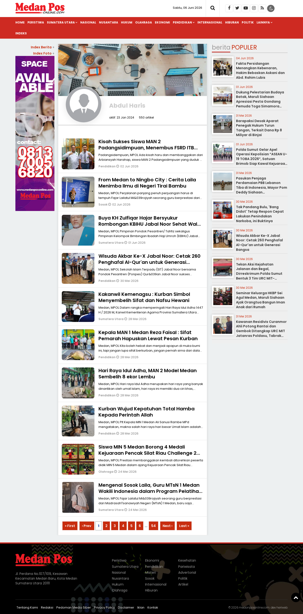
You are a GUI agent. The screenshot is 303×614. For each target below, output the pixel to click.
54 (153, 525)
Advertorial (187, 572)
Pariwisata (186, 566)
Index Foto (43, 53)
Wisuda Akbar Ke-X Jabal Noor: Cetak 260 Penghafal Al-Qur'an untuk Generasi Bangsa (149, 262)
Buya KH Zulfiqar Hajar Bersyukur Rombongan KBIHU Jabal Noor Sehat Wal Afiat (147, 224)
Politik (248, 22)
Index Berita (42, 47)
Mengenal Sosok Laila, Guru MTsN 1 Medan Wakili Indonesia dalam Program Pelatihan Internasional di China (150, 491)
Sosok (103, 204)
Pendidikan (182, 22)
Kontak (152, 607)
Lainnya (263, 22)
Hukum (126, 22)
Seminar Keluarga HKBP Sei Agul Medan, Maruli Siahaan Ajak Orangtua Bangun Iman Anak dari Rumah (260, 300)
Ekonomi (162, 22)
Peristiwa (35, 22)
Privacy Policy (104, 607)
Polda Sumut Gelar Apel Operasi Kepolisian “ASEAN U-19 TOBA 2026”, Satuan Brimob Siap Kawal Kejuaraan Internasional (261, 158)
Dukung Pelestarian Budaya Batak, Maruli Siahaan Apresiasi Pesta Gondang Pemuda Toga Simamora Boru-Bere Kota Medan (260, 101)
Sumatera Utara (61, 22)
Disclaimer (126, 607)
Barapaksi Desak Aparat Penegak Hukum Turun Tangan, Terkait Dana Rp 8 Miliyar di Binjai (259, 128)
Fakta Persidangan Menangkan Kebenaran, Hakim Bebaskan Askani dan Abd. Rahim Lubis (260, 70)
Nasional (88, 22)
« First (70, 525)
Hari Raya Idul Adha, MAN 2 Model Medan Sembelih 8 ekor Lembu (147, 373)
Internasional (209, 22)
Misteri (150, 572)
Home (20, 22)
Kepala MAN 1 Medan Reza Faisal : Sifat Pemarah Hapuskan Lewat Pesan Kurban (148, 335)
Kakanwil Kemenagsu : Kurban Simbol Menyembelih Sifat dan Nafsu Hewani (144, 297)
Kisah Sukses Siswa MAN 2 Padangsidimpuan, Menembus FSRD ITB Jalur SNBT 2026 (146, 147)
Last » (184, 525)
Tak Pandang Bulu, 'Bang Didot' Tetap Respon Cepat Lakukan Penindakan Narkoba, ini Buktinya (260, 214)
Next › (167, 525)
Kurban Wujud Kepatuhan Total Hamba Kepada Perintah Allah (146, 411)
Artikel (183, 584)
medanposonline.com (254, 607)
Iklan (140, 607)
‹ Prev (87, 525)
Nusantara (108, 22)
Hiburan (232, 22)
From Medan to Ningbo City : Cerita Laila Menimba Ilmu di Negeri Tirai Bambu (147, 182)
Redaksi (47, 607)
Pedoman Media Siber (73, 607)
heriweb (282, 607)
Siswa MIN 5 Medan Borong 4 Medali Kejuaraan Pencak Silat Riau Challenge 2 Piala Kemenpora (147, 453)
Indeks (21, 33)
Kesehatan (187, 560)
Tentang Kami (27, 607)
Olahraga (143, 22)
